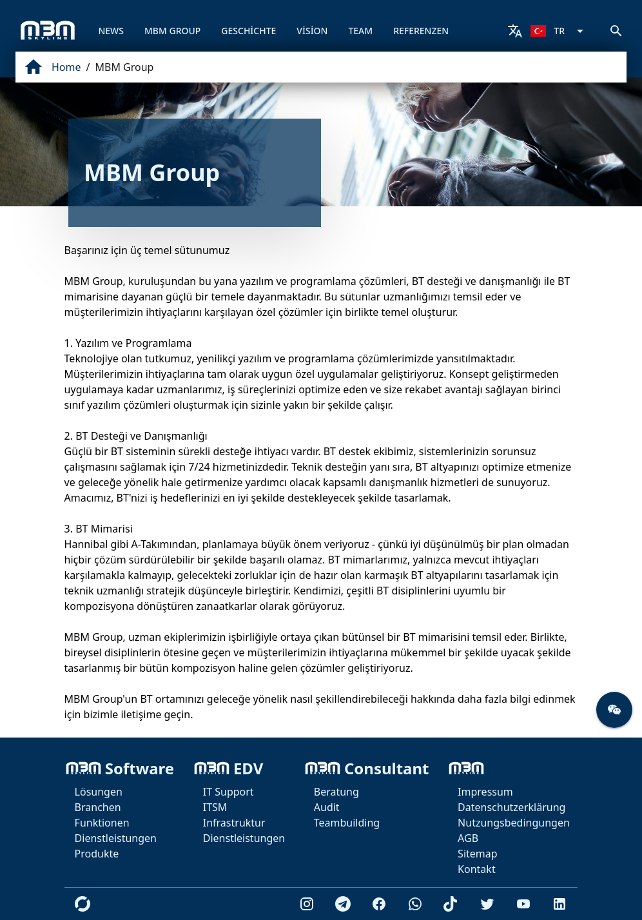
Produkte (97, 854)
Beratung (336, 792)
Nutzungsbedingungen (514, 823)
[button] (614, 710)
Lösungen (98, 792)
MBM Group (124, 67)
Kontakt (477, 869)
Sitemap (478, 854)
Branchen (98, 807)
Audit (327, 807)
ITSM (215, 807)
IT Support (228, 792)
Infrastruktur (234, 823)
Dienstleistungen (116, 838)
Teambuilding (347, 823)
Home (66, 67)
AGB (468, 838)
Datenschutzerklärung (511, 807)
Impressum (485, 792)
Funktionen (102, 823)
